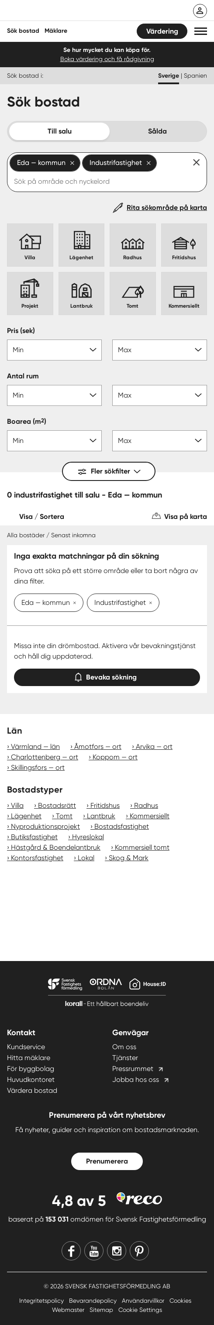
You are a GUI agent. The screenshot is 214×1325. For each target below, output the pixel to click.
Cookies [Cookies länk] (180, 1300)
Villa (17, 805)
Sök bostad (23, 30)
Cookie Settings (140, 1309)
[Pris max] (159, 350)
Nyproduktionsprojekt (45, 826)
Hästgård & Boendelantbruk (55, 847)
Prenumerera (107, 1161)
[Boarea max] (159, 440)
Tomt (64, 816)
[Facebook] (71, 1250)
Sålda (157, 131)
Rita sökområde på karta (167, 207)
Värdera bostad (32, 1090)
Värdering (162, 31)
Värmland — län (35, 746)
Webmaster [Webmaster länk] (69, 1309)
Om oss (124, 1047)
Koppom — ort (115, 757)
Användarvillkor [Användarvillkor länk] (144, 1300)
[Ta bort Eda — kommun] (73, 603)
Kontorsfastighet (37, 858)
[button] (200, 31)
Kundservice (26, 1047)
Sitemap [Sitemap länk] (102, 1309)
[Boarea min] (54, 440)
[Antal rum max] (159, 395)
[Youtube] (94, 1250)
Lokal (86, 858)
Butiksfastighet (34, 837)
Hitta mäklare (28, 1058)
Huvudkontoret (31, 1079)
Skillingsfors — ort (38, 767)
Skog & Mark (128, 858)
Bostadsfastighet (121, 826)
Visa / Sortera (41, 516)
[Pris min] (54, 350)
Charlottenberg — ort (44, 757)
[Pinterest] (139, 1250)
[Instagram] (116, 1250)
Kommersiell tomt (142, 847)
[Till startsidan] (64, 11)
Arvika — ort (154, 746)
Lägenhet (26, 816)
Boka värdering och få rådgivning (107, 58)
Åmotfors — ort (97, 746)
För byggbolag (30, 1068)
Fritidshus (105, 805)
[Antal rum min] (54, 395)
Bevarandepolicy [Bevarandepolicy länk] (93, 1300)
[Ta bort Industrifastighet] (149, 603)
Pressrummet (132, 1068)
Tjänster (125, 1058)
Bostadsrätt (57, 805)
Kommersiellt (149, 816)
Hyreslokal (88, 837)
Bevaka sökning (107, 675)
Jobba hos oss (135, 1079)
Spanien (195, 75)
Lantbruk (101, 816)
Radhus (146, 805)
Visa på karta (185, 516)
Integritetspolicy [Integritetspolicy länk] (42, 1300)
